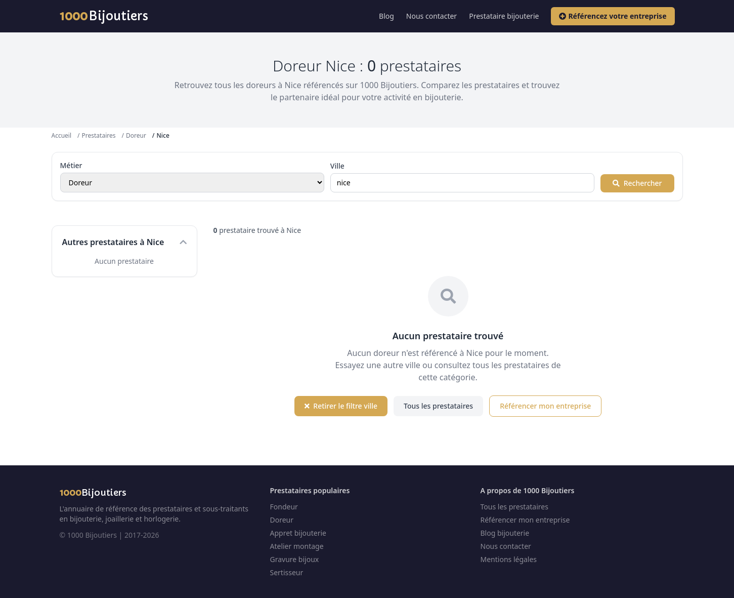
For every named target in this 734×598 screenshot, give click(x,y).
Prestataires (99, 135)
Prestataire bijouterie (504, 16)
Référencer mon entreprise (545, 406)
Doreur (136, 135)
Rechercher (637, 183)
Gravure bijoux (294, 559)
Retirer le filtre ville (341, 406)
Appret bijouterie (298, 533)
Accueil (62, 135)
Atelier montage (297, 546)
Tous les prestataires (438, 406)
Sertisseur (287, 572)
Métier (71, 165)
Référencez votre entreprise (612, 16)
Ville (337, 166)
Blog (386, 16)
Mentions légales (509, 559)
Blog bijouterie (505, 533)
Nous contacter (431, 16)
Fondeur (284, 506)
